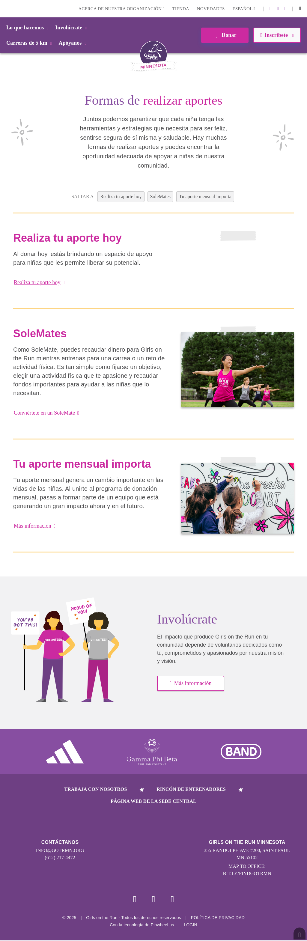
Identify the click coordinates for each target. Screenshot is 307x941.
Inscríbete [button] (277, 35)
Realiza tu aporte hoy (39, 282)
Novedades (211, 8)
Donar (224, 35)
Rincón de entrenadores (191, 789)
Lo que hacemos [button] (28, 28)
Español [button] (243, 8)
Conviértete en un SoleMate (46, 413)
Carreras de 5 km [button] (30, 43)
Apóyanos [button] (73, 43)
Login (5, 8)
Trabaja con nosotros (95, 789)
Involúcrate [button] (72, 28)
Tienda (180, 8)
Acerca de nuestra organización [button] (121, 8)
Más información (34, 526)
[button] (300, 8)
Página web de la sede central (153, 801)
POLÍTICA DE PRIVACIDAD (218, 918)
